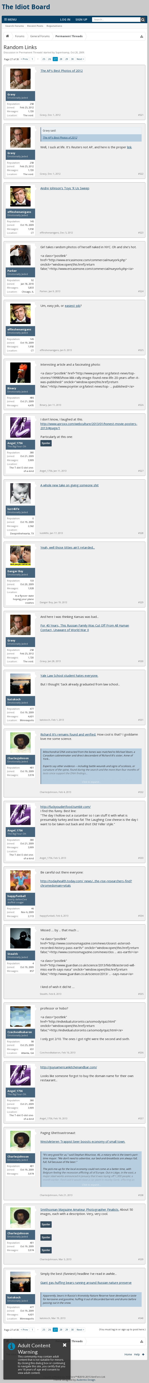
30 (72, 59)
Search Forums (14, 25)
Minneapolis (27, 720)
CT (32, 232)
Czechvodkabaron (19, 1032)
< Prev (24, 59)
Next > (80, 59)
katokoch (14, 699)
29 (66, 59)
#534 (140, 915)
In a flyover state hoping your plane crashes (23, 599)
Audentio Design (86, 1379)
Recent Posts (35, 25)
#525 (140, 350)
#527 (140, 470)
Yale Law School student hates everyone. (69, 675)
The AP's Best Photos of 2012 (61, 70)
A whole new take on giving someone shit (69, 485)
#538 (140, 1195)
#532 (140, 792)
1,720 (31, 111)
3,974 (31, 775)
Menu (10, 19)
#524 (140, 291)
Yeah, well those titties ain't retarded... (67, 547)
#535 (140, 993)
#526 (140, 404)
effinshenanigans (19, 212)
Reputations (54, 25)
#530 (140, 661)
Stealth (12, 954)
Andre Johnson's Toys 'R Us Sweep (64, 188)
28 (61, 59)
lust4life (13, 509)
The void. (28, 115)
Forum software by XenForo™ (74, 1376)
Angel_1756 (15, 443)
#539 (140, 1259)
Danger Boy (15, 571)
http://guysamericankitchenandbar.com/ (68, 1067)
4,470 (31, 405)
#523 (140, 232)
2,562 (31, 526)
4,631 (31, 716)
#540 (140, 1318)
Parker (12, 271)
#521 (140, 114)
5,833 (31, 287)
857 (32, 970)
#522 (140, 173)
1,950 (31, 229)
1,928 (31, 588)
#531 (140, 719)
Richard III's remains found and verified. (68, 734)
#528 (140, 533)
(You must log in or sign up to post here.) (122, 1329)
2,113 (31, 916)
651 (32, 1049)
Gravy (11, 94)
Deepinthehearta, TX (22, 533)
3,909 (31, 460)
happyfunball (16, 896)
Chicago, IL (28, 291)
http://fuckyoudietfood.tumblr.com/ (65, 806)
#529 (140, 602)
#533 (140, 857)
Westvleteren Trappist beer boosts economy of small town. (82, 1141)
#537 (140, 1118)
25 (44, 59)
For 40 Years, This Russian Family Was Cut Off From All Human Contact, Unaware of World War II (84, 627)
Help (137, 1354)
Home (128, 1354)
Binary (11, 388)
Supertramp (62, 52)
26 (49, 59)
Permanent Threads (30, 52)
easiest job (72, 305)
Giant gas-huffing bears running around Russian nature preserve (86, 1282)
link (129, 147)
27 (55, 59)
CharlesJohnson (18, 758)
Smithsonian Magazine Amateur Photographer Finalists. (79, 1209)
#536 (140, 1052)
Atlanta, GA (27, 1053)
